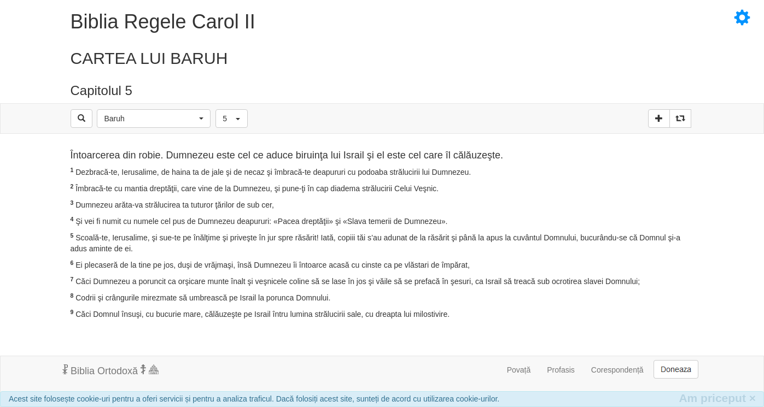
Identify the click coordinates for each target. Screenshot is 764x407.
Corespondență (617, 369)
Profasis (561, 369)
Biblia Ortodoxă (110, 370)
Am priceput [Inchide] (717, 398)
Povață (519, 369)
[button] (154, 118)
